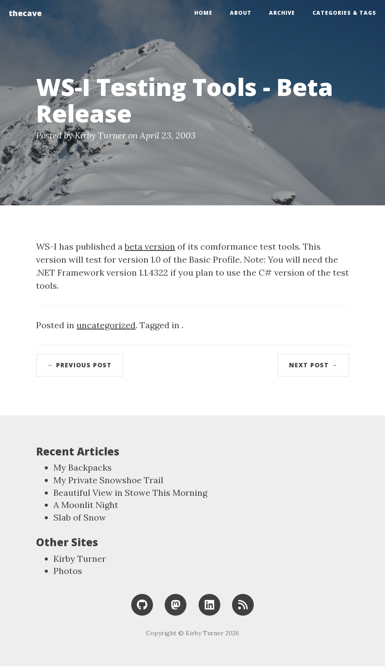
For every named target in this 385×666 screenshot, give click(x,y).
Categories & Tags (344, 12)
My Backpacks (82, 467)
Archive (282, 12)
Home (203, 12)
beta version (150, 246)
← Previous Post (79, 365)
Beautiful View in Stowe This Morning (130, 492)
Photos (67, 570)
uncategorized (106, 325)
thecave (25, 13)
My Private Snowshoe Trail (108, 480)
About (241, 12)
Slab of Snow (79, 517)
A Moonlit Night (85, 504)
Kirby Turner (79, 558)
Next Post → (313, 365)
